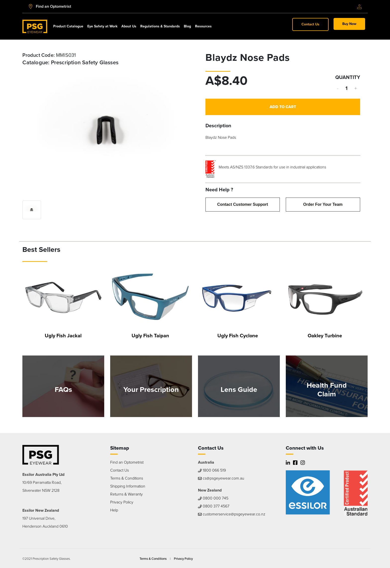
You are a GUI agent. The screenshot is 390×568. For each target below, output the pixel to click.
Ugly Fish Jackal (63, 335)
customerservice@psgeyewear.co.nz (231, 514)
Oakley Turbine (325, 335)
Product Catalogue (68, 26)
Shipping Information (127, 486)
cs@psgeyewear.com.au (221, 478)
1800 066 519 (212, 470)
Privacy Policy (121, 502)
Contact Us (310, 24)
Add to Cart (283, 107)
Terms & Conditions (126, 478)
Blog (187, 26)
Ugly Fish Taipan (150, 335)
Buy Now (349, 23)
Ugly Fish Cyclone (237, 335)
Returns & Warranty (126, 494)
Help (114, 510)
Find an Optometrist (127, 462)
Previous (30, 131)
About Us (128, 26)
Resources (203, 26)
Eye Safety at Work (102, 26)
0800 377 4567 (213, 506)
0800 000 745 (213, 498)
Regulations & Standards (160, 26)
